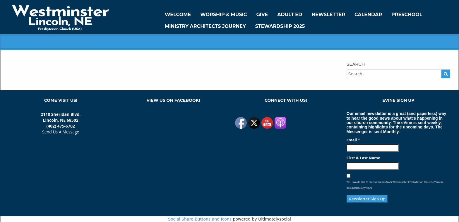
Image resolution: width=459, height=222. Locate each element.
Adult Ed (289, 14)
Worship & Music (223, 14)
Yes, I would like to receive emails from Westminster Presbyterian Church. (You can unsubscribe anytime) (395, 184)
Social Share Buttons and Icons (200, 219)
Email (353, 140)
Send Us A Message (60, 132)
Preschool (406, 14)
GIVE (262, 14)
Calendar (368, 14)
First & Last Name (363, 157)
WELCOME (178, 14)
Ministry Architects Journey (205, 26)
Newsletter (328, 14)
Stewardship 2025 (280, 26)
